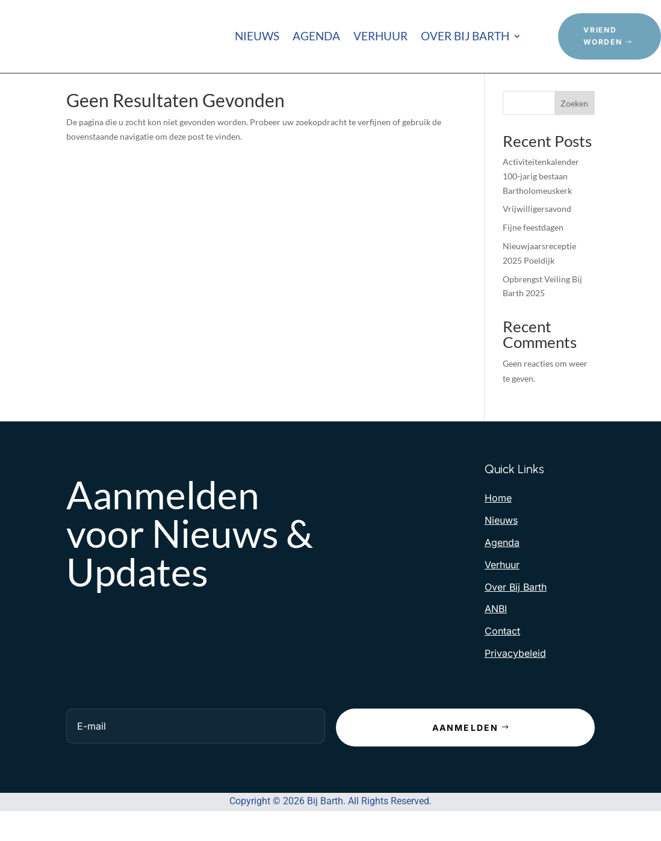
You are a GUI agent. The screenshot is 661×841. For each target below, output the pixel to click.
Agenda (316, 37)
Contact (502, 648)
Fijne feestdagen (533, 245)
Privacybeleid (515, 671)
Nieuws (257, 37)
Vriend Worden (603, 35)
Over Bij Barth (465, 37)
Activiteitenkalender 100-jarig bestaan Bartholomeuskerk (541, 193)
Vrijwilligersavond (537, 226)
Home (498, 515)
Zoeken (574, 120)
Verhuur (380, 37)
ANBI (496, 626)
